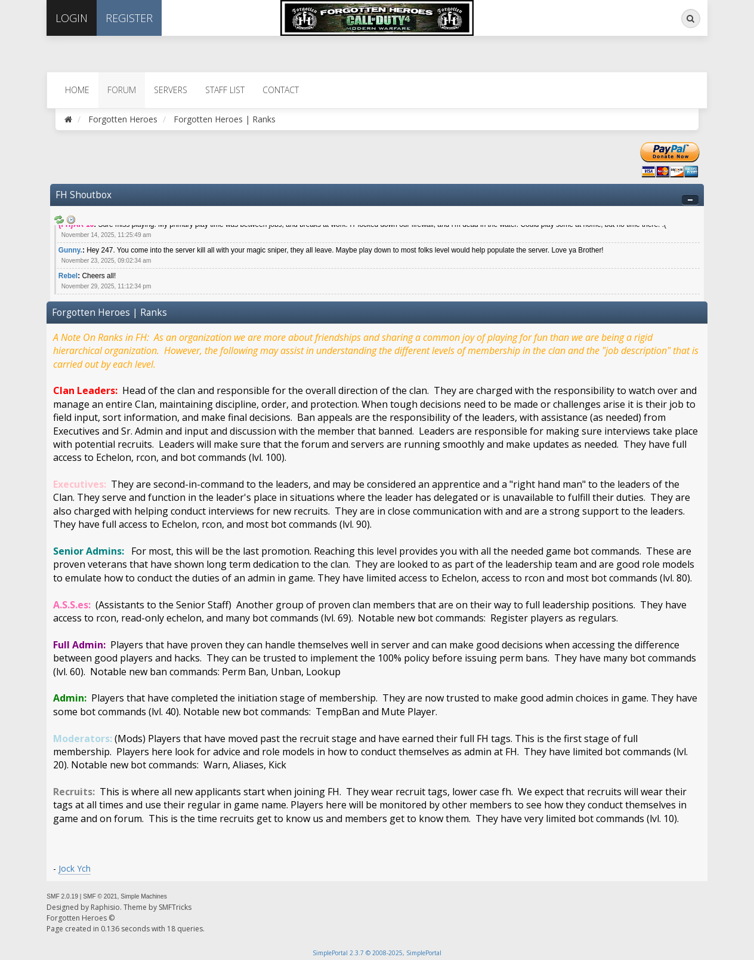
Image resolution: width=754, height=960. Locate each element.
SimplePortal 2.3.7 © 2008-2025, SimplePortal (377, 953)
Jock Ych (74, 868)
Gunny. (70, 250)
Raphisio (105, 907)
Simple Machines (143, 896)
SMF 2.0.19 (62, 896)
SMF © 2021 (100, 896)
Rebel (68, 276)
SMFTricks (175, 907)
